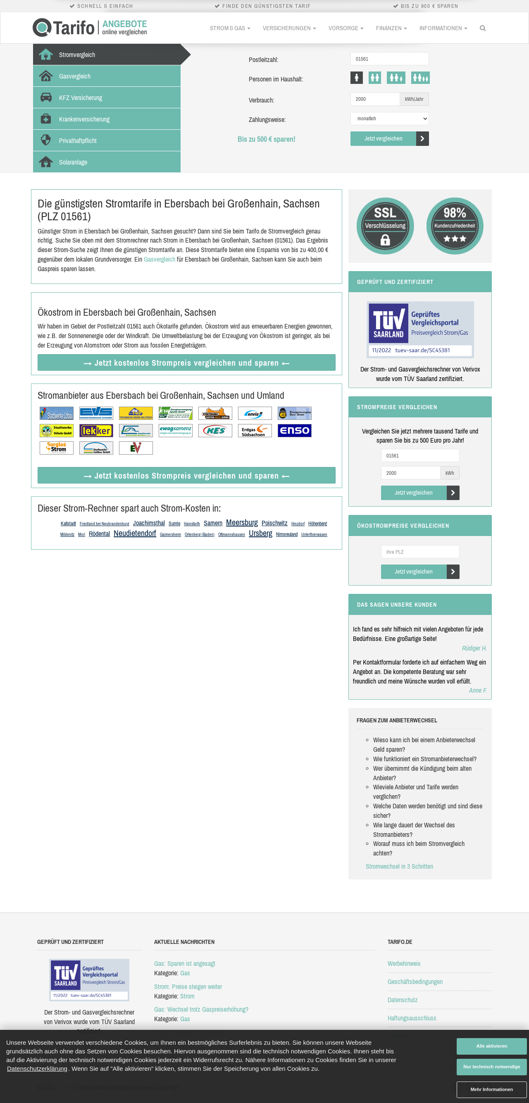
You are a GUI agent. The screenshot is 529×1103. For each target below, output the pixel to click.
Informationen (443, 27)
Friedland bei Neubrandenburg (104, 524)
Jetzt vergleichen (397, 138)
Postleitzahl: (264, 59)
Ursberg (260, 533)
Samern (213, 522)
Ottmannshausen (231, 534)
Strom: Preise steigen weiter (188, 986)
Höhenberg (317, 523)
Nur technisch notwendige (491, 1066)
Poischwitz (275, 522)
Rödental (99, 533)
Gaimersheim (170, 534)
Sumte (174, 523)
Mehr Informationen (492, 1089)
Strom (187, 996)
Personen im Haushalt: (276, 79)
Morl (81, 534)
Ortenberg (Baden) (199, 534)
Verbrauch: (261, 100)
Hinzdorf (298, 524)
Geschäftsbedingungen (415, 981)
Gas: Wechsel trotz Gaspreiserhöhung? (201, 1009)
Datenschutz (403, 999)
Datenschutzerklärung (37, 1068)
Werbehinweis (404, 963)
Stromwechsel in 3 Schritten (399, 866)
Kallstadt (68, 523)
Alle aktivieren (492, 1045)
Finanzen (391, 27)
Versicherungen (289, 27)
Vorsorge (346, 27)
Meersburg (242, 522)
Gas (185, 973)
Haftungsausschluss (412, 1018)
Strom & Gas (230, 27)
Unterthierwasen (314, 534)
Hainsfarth (192, 524)
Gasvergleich (159, 259)
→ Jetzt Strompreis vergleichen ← (186, 362)
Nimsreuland (287, 534)
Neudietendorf (135, 533)
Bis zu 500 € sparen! (266, 139)
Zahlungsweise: (267, 119)
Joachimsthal (149, 522)
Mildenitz (67, 534)
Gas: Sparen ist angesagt (184, 963)
